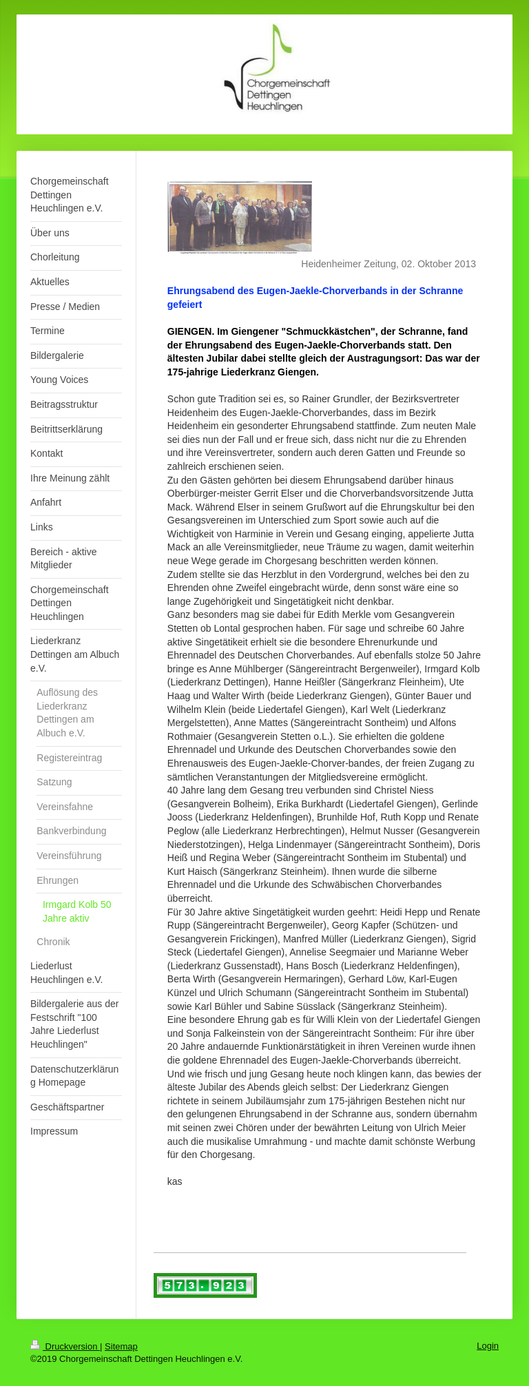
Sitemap (121, 1346)
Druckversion (65, 1346)
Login (488, 1346)
